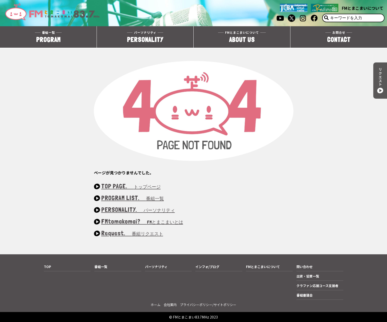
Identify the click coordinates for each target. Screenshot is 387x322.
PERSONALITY (145, 37)
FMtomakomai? (142, 221)
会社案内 (170, 304)
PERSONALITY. (138, 210)
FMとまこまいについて (362, 8)
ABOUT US (242, 37)
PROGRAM (48, 37)
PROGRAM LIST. (132, 198)
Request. (132, 233)
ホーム (155, 304)
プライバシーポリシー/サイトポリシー (208, 304)
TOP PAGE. (131, 186)
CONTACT (339, 37)
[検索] (326, 18)
